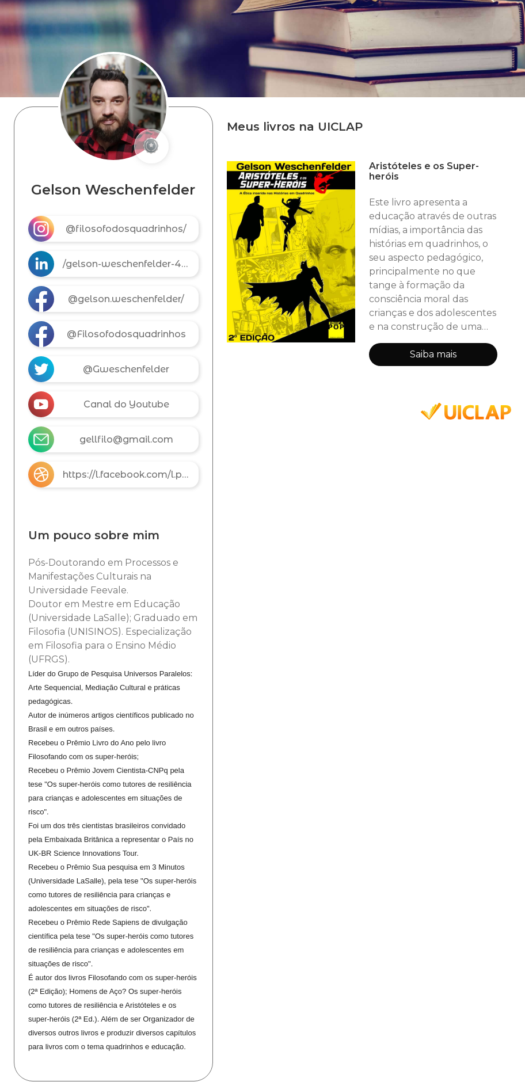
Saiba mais (433, 354)
